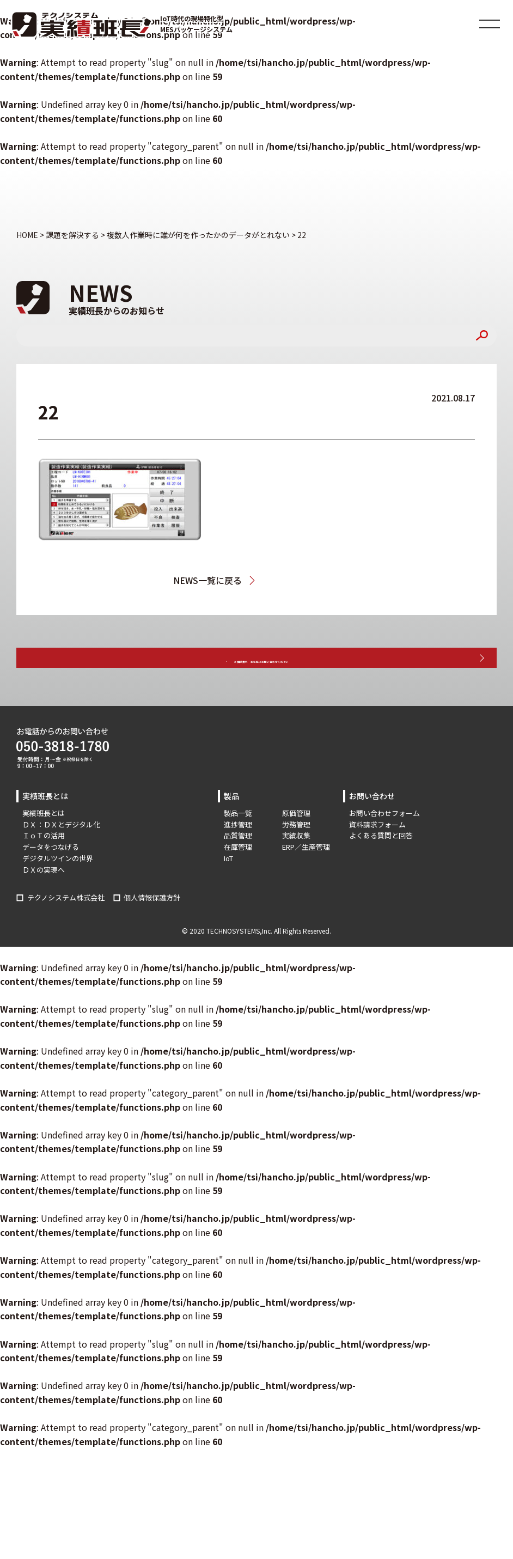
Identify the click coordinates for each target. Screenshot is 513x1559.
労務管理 (296, 856)
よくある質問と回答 (381, 867)
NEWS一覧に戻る (200, 580)
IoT (228, 890)
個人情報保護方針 (152, 929)
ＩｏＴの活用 (43, 867)
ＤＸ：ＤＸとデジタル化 (61, 856)
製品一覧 (238, 844)
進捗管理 (238, 856)
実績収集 (296, 867)
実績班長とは (43, 844)
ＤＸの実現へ (43, 901)
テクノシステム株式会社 (66, 929)
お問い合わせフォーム (384, 844)
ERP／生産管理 (306, 878)
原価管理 (296, 844)
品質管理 (238, 867)
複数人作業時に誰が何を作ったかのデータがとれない (303, 580)
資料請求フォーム (377, 856)
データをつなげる (50, 878)
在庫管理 (238, 878)
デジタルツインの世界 (57, 890)
